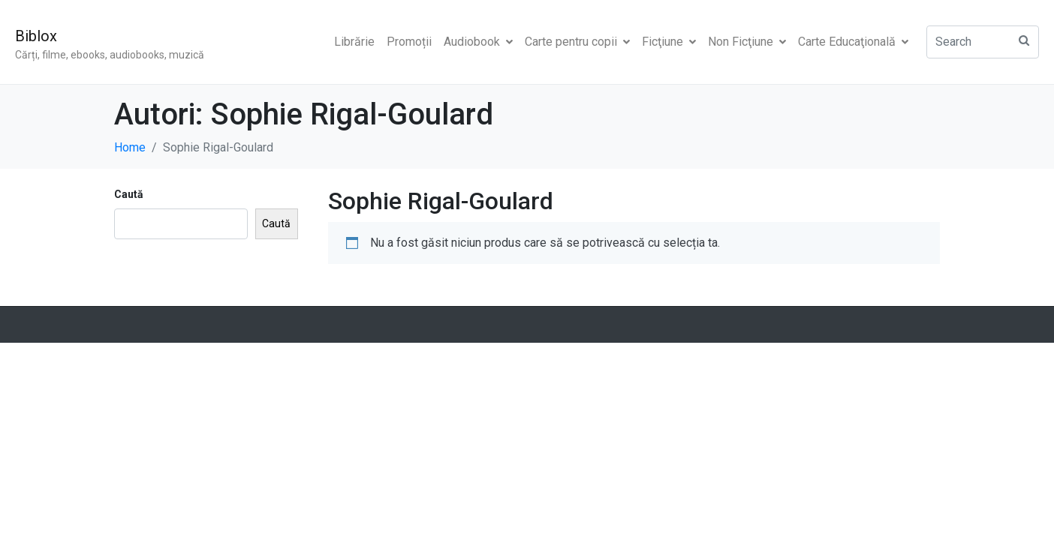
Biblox (36, 36)
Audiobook (478, 41)
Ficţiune (669, 41)
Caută (128, 194)
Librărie (354, 41)
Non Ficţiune (747, 41)
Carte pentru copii (577, 41)
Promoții (409, 41)
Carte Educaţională (853, 41)
